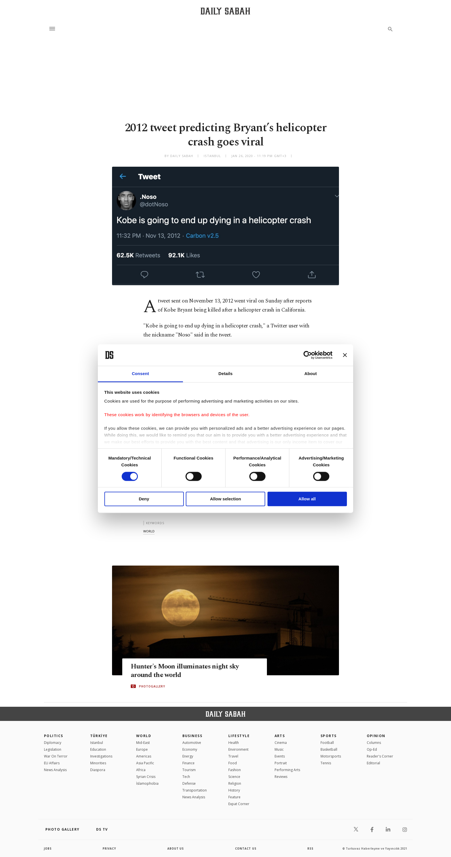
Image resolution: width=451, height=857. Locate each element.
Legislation (52, 749)
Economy (189, 749)
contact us (246, 848)
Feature (234, 797)
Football (327, 742)
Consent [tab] (140, 373)
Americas (143, 756)
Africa (141, 769)
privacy (109, 848)
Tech (186, 776)
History (234, 790)
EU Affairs (52, 763)
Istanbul (96, 742)
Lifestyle (239, 735)
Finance (188, 763)
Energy (187, 756)
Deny (144, 499)
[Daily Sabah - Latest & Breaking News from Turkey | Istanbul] (225, 10)
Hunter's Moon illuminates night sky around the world (187, 670)
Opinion (376, 735)
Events (280, 756)
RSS (310, 848)
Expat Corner (238, 803)
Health (233, 742)
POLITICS (53, 735)
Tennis (326, 763)
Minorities (98, 763)
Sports (329, 735)
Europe (142, 749)
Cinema (281, 742)
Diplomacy (52, 742)
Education (98, 749)
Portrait (281, 763)
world (149, 531)
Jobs (48, 848)
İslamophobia (147, 783)
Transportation (194, 790)
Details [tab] (225, 373)
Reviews (281, 776)
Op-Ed (372, 749)
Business (192, 735)
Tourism (189, 769)
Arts (280, 735)
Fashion (234, 769)
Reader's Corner (380, 756)
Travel (233, 756)
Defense (189, 783)
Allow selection (225, 499)
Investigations (101, 756)
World (143, 735)
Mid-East (143, 742)
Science (234, 776)
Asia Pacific (145, 763)
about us (176, 848)
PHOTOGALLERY (152, 686)
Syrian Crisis (145, 776)
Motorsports (331, 756)
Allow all (307, 499)
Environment (238, 749)
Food (232, 763)
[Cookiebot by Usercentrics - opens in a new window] (307, 355)
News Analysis (55, 769)
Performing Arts (287, 769)
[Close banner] (345, 355)
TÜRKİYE (99, 735)
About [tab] (310, 373)
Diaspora (97, 769)
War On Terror (56, 756)
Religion (234, 783)
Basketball (329, 749)
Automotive (191, 742)
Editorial (373, 763)
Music (279, 749)
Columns (374, 742)
